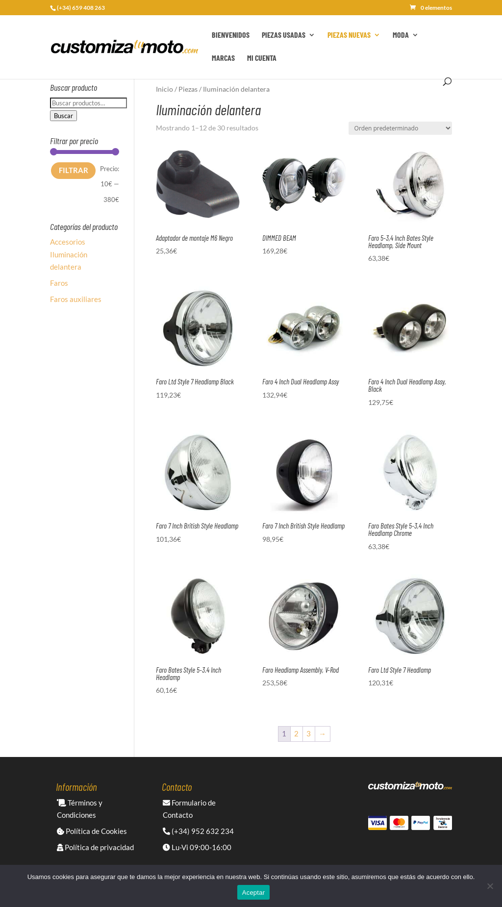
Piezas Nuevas (349, 35)
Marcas (223, 58)
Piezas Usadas (283, 35)
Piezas (188, 89)
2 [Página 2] (296, 733)
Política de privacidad (95, 847)
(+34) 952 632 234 (198, 831)
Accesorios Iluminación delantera (68, 254)
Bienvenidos (231, 35)
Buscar (63, 116)
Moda (401, 35)
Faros (59, 282)
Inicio (164, 89)
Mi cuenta (261, 58)
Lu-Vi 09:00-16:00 (197, 847)
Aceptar (253, 892)
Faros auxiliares (75, 299)
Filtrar (73, 170)
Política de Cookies (92, 831)
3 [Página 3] (308, 733)
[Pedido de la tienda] (400, 128)
